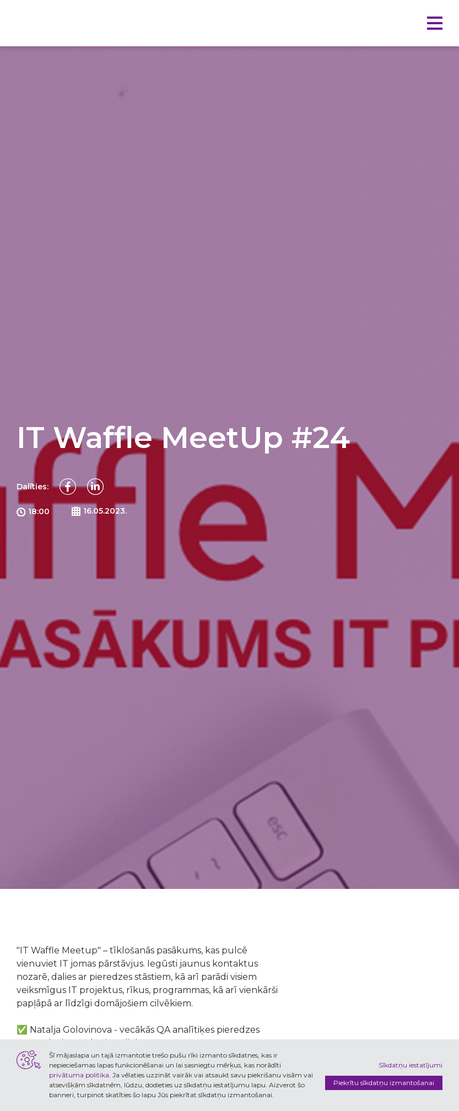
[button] (434, 23)
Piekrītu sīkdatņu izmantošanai (383, 1082)
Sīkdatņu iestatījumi (410, 1065)
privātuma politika (79, 1075)
